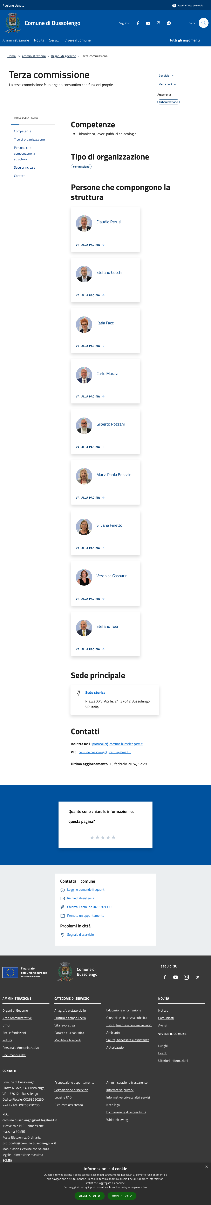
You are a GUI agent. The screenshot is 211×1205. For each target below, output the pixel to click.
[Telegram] (167, 23)
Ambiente (113, 1032)
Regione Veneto (13, 5)
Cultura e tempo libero (70, 1017)
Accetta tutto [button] (89, 1196)
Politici (7, 1040)
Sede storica (95, 692)
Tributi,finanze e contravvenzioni (129, 1025)
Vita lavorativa (64, 1025)
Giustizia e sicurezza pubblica (126, 1017)
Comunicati (166, 1017)
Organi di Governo (15, 1010)
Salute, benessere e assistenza (127, 1039)
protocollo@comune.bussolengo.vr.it (117, 743)
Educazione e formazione (123, 1010)
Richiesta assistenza (68, 1104)
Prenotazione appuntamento (74, 1082)
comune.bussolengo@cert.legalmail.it (105, 752)
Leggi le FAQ (63, 1097)
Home (11, 55)
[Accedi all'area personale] (188, 5)
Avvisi (162, 1025)
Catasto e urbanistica (69, 1032)
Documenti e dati (14, 1054)
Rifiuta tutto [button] (122, 1195)
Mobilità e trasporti (67, 1040)
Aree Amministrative (17, 1017)
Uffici (6, 1025)
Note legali (113, 1104)
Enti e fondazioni (14, 1032)
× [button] (206, 1167)
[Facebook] (136, 23)
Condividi (167, 75)
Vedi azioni (168, 84)
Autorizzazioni (116, 1047)
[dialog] (105, 1184)
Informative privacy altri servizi (128, 1097)
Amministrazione (34, 55)
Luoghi (163, 1045)
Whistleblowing (117, 1119)
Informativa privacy (120, 1089)
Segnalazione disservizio (71, 1089)
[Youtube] (146, 23)
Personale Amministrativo (20, 1047)
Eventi (162, 1053)
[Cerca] (204, 23)
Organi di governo (63, 55)
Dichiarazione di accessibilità (126, 1112)
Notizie (163, 1010)
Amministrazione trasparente (127, 1082)
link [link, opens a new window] (145, 1187)
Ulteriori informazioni (173, 1060)
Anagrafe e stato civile (70, 1010)
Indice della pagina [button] (26, 118)
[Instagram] (156, 23)
